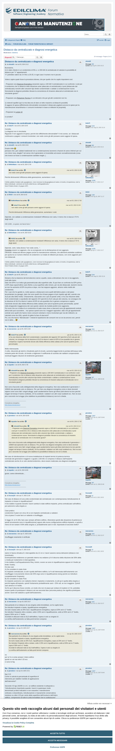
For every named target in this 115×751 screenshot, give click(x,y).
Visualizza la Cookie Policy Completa (18, 723)
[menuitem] (22, 40)
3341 (93, 329)
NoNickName (89, 177)
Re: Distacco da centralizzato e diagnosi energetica (28, 123)
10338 (93, 180)
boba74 (88, 123)
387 (93, 377)
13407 (93, 416)
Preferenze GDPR (57, 747)
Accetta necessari (57, 740)
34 (92, 496)
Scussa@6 (89, 493)
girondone (89, 413)
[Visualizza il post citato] (25, 170)
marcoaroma (89, 326)
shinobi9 (88, 61)
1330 (93, 195)
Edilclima (15, 52)
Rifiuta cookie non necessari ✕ (99, 703)
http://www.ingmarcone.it (12, 405)
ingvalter (88, 374)
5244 (93, 126)
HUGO (87, 192)
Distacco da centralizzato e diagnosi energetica (30, 49)
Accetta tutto (57, 733)
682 (93, 64)
